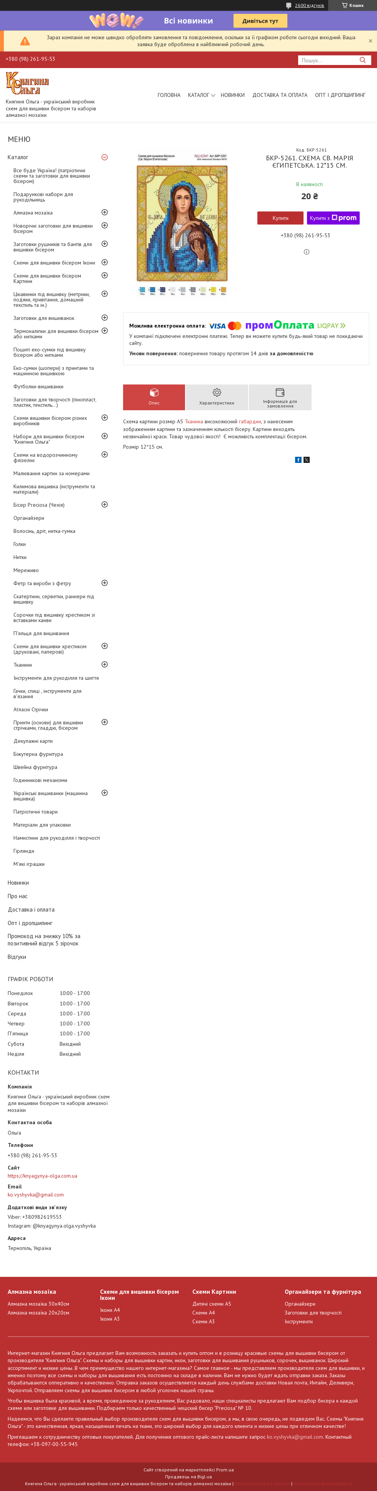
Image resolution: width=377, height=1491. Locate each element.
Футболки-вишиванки (38, 386)
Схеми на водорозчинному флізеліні (45, 457)
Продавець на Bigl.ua (188, 1476)
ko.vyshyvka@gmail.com (36, 1194)
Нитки (20, 557)
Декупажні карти (33, 740)
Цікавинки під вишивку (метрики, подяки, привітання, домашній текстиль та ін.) (51, 299)
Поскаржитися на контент (262, 1483)
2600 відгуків (309, 5)
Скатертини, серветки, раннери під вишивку (53, 599)
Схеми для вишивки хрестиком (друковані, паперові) (50, 649)
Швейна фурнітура (35, 767)
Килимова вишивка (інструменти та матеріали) (54, 489)
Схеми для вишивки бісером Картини (47, 278)
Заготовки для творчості (313, 1312)
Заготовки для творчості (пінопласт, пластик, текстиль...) (54, 402)
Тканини (22, 664)
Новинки (233, 95)
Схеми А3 (203, 1321)
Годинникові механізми (40, 780)
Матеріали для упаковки (42, 824)
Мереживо (26, 570)
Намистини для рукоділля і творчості (56, 837)
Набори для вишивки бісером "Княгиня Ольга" (48, 439)
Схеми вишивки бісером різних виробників (50, 420)
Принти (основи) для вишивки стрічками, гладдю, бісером (48, 725)
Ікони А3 (110, 1318)
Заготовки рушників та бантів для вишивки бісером (52, 247)
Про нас (18, 896)
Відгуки (17, 956)
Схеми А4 (203, 1312)
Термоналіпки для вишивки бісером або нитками (55, 334)
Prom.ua (225, 1470)
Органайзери (28, 517)
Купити (281, 218)
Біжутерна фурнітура (38, 753)
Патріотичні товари (35, 811)
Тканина (194, 421)
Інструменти (299, 1321)
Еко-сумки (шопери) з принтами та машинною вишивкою (53, 370)
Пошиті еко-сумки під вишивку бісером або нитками (49, 352)
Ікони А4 (110, 1309)
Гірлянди (23, 850)
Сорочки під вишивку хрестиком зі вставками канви (54, 617)
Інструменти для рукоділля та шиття (56, 677)
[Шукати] (362, 60)
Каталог (198, 95)
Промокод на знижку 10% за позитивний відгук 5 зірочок (44, 939)
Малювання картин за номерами (51, 473)
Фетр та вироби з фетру (42, 583)
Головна (169, 95)
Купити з (333, 218)
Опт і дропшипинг (340, 95)
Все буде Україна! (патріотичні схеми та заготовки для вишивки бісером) (51, 176)
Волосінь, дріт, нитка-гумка (44, 531)
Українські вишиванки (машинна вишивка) (50, 796)
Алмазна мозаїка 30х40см (38, 1303)
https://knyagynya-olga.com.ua (42, 1175)
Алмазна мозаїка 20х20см (38, 1312)
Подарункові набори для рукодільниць (43, 197)
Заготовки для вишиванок (43, 318)
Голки (19, 544)
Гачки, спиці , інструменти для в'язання (47, 693)
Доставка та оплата (279, 95)
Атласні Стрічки (30, 709)
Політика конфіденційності (323, 1483)
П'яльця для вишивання (41, 633)
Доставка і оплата (31, 909)
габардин (250, 421)
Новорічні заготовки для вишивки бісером (53, 228)
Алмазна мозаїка (33, 212)
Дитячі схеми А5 (211, 1303)
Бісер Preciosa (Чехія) (39, 504)
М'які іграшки (29, 863)
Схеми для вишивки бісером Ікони (54, 262)
